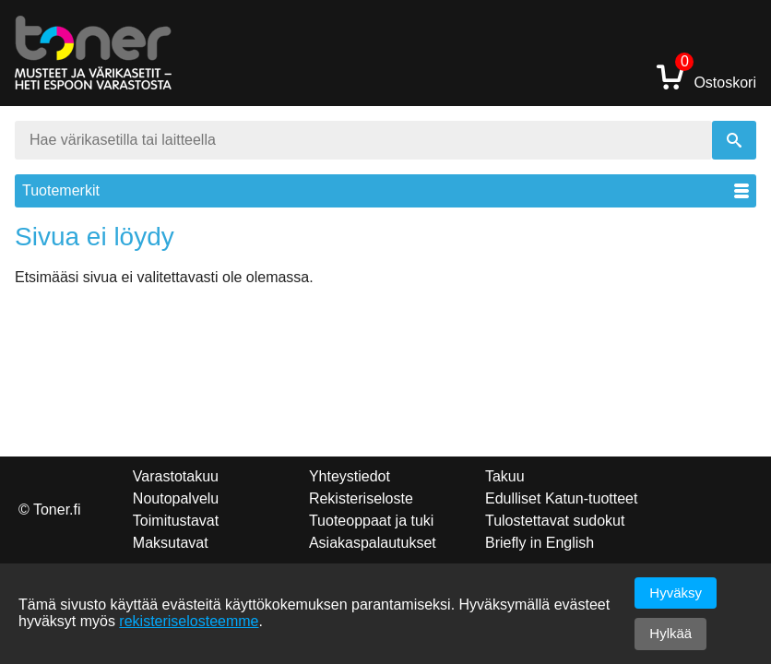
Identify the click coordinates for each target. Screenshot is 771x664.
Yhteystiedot (349, 476)
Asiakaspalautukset (372, 543)
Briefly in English (539, 543)
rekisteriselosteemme (188, 621)
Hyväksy (675, 592)
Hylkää (670, 633)
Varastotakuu (176, 476)
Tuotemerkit (385, 190)
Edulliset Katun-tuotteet (561, 498)
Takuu (505, 476)
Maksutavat (170, 543)
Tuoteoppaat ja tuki (371, 520)
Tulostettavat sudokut (555, 520)
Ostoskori (706, 76)
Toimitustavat (176, 520)
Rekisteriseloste (361, 498)
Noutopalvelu (176, 498)
